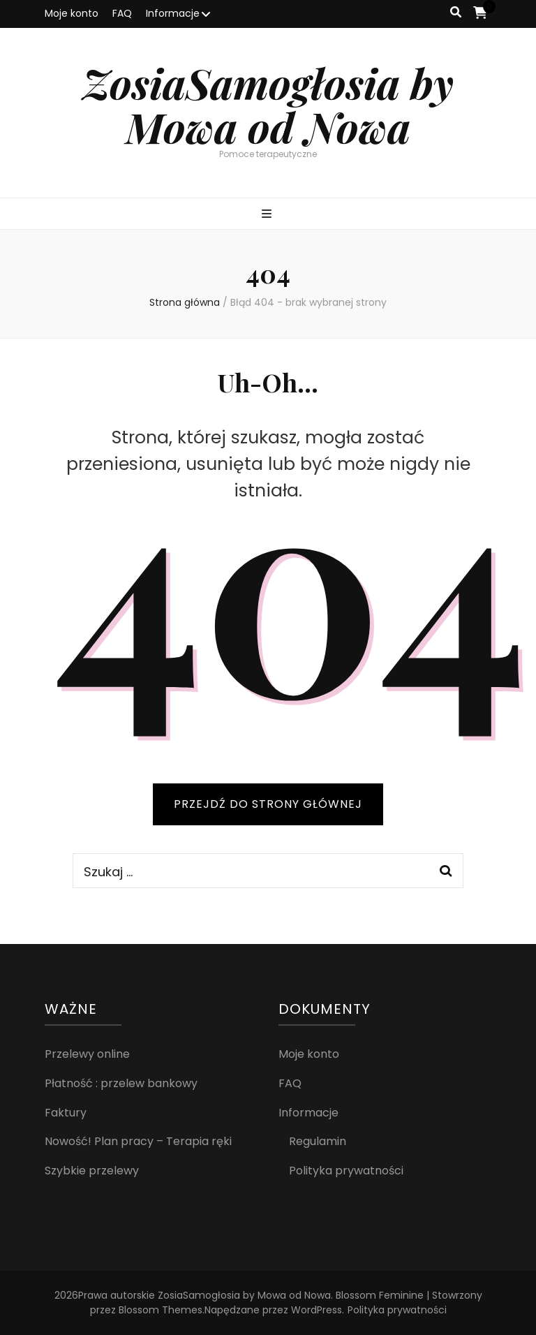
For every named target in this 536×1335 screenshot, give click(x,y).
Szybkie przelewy (92, 1171)
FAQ (122, 13)
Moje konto (71, 13)
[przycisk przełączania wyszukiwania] (455, 12)
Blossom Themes (160, 1310)
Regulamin (317, 1141)
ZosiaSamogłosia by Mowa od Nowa (268, 104)
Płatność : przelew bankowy (121, 1083)
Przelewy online (87, 1054)
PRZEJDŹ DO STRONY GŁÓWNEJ (268, 804)
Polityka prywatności (346, 1171)
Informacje (173, 13)
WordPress (316, 1310)
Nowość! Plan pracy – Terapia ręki (138, 1141)
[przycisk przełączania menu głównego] (268, 214)
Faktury (66, 1113)
